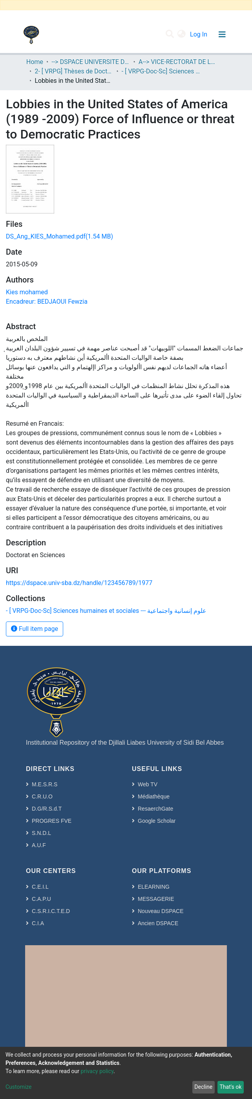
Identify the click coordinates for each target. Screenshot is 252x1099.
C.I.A (38, 923)
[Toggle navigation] (222, 34)
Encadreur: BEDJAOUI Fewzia (47, 301)
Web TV (147, 784)
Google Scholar (157, 821)
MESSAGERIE (156, 899)
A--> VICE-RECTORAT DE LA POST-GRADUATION (178, 62)
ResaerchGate (155, 809)
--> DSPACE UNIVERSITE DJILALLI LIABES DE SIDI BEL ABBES (90, 62)
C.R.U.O (42, 796)
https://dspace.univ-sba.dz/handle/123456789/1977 (79, 583)
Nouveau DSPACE (160, 911)
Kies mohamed (27, 292)
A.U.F (39, 845)
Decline (203, 1087)
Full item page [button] (34, 628)
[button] (181, 34)
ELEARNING (154, 887)
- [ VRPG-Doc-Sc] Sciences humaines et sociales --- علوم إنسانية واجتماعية (161, 71)
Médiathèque (154, 796)
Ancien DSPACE (158, 923)
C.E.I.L (40, 887)
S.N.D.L (41, 833)
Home (34, 62)
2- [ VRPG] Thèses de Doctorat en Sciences (74, 71)
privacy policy (96, 1071)
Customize (18, 1087)
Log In (199, 34)
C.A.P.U (41, 899)
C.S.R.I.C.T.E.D (51, 911)
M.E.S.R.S (44, 784)
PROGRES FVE (51, 821)
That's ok (230, 1087)
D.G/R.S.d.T (47, 809)
